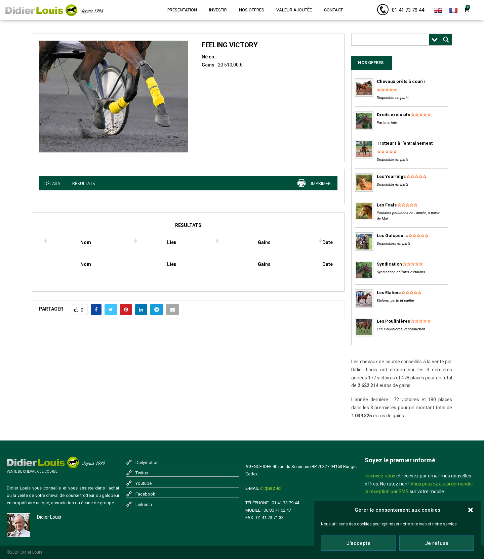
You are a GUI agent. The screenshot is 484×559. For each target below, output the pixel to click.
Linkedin (143, 504)
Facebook (145, 494)
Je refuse (436, 544)
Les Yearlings (391, 176)
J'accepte (358, 544)
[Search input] (392, 39)
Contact (333, 9)
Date (327, 242)
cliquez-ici (270, 488)
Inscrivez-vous (380, 475)
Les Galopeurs (392, 235)
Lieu (171, 242)
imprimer (321, 183)
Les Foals (387, 204)
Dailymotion (147, 462)
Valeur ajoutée (294, 9)
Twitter (142, 472)
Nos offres (251, 9)
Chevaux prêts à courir (401, 81)
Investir (218, 9)
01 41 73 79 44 (408, 10)
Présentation (182, 9)
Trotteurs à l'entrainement (405, 143)
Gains (264, 242)
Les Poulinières (393, 321)
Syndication (389, 264)
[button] (470, 510)
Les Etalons (389, 292)
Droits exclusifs (393, 114)
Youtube (143, 483)
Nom (85, 242)
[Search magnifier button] (446, 39)
